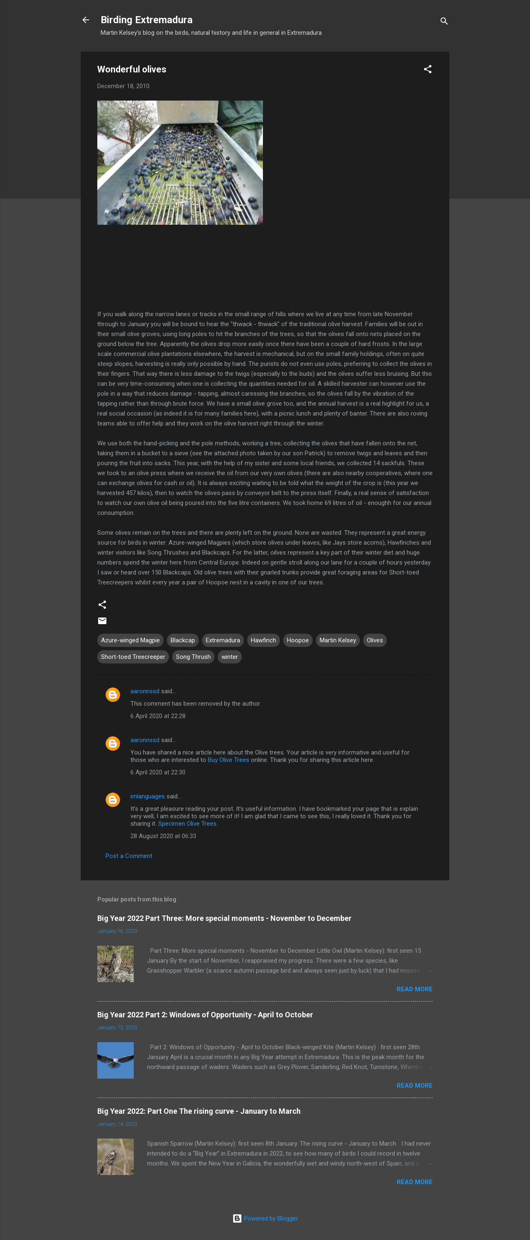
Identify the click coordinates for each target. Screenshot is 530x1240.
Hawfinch (263, 640)
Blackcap (183, 640)
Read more (415, 989)
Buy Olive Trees (228, 760)
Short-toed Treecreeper (133, 657)
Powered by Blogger (265, 1218)
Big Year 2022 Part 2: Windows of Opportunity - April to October (205, 1014)
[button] (428, 70)
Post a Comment (129, 856)
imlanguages (147, 796)
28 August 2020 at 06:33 (163, 836)
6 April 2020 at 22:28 (158, 716)
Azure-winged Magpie (130, 640)
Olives (375, 640)
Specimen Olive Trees (187, 823)
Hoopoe (298, 640)
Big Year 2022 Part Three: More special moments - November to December (224, 918)
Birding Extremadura (147, 20)
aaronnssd (144, 691)
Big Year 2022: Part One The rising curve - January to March (199, 1111)
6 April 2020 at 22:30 (158, 772)
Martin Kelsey (338, 640)
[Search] (444, 22)
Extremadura (223, 640)
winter (230, 657)
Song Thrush (193, 657)
